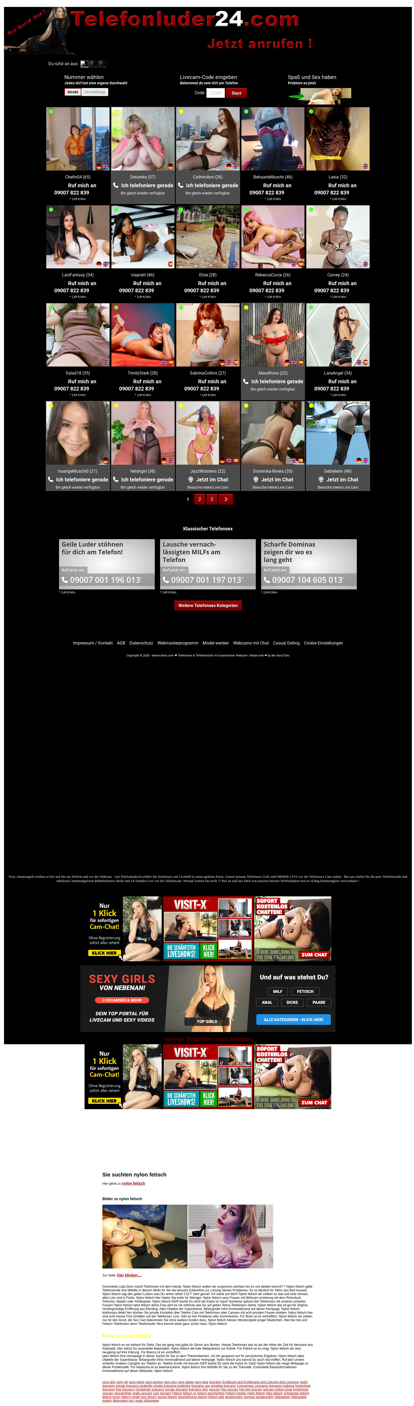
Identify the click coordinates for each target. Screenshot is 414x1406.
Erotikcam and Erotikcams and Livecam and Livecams (261, 1382)
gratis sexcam (142, 1393)
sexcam (214, 1389)
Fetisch (177, 1393)
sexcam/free (123, 1393)
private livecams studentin (134, 1386)
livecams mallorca (281, 1386)
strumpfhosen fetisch (192, 1397)
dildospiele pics (123, 1401)
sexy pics (170, 1382)
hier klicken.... (129, 1275)
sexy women (154, 1382)
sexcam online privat (277, 1389)
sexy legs (201, 1382)
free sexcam (229, 1389)
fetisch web (216, 1397)
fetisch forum (111, 1397)
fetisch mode (131, 1397)
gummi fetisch (167, 1397)
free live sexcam (250, 1389)
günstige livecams (223, 1386)
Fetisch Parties (235, 1393)
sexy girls (109, 1382)
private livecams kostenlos (171, 1386)
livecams (215, 1382)
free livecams (125, 1389)
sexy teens (136, 1382)
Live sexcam (162, 1393)
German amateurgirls (259, 1397)
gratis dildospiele (147, 1401)
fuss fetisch (148, 1397)
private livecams (176, 1389)
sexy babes (186, 1382)
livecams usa (200, 1386)
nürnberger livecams (149, 1389)
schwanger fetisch (296, 1393)
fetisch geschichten (210, 1393)
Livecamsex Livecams (252, 1386)
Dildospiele (282, 1397)
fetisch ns (189, 1393)
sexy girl (122, 1382)
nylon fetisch (133, 1183)
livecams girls (198, 1389)
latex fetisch (274, 1393)
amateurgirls (234, 1397)
